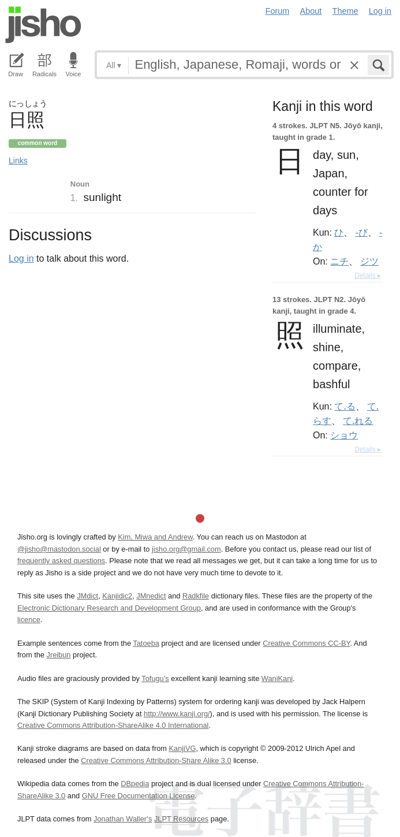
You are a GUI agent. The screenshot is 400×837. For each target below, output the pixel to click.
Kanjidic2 (117, 596)
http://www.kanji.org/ (177, 713)
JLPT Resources (181, 818)
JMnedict (151, 596)
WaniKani (277, 678)
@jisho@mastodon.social (59, 549)
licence (28, 619)
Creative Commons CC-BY (306, 643)
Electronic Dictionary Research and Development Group (109, 608)
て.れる (358, 420)
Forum (278, 11)
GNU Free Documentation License (138, 795)
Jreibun (59, 654)
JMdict (87, 596)
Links (18, 160)
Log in (380, 11)
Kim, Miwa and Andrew (155, 537)
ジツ (369, 261)
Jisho (43, 24)
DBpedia (135, 783)
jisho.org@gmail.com (186, 549)
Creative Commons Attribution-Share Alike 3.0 (156, 760)
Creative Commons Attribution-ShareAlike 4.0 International (112, 725)
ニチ (339, 261)
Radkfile (195, 596)
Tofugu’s (155, 678)
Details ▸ (367, 275)
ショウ (344, 435)
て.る (344, 406)
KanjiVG (182, 748)
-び (362, 232)
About (311, 11)
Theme (345, 11)
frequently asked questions (61, 560)
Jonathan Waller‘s (123, 818)
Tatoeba (146, 643)
